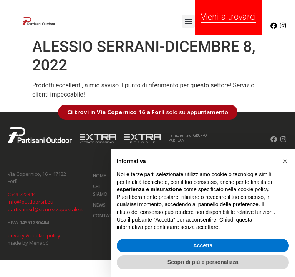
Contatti (103, 215)
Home (99, 175)
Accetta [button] (203, 245)
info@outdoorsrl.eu (30, 201)
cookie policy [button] (253, 189)
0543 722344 (22, 194)
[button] (188, 21)
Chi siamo (100, 190)
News (99, 205)
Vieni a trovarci (228, 16)
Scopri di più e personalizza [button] (202, 262)
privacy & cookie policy (34, 235)
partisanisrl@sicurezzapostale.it (45, 209)
